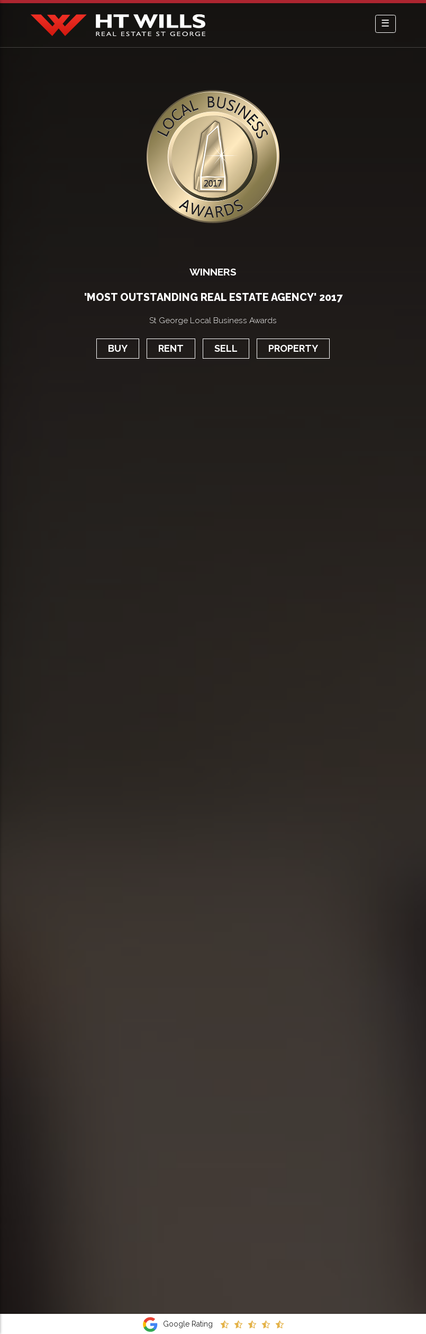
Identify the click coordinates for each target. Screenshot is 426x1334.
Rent (171, 348)
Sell (226, 348)
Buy (118, 348)
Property (293, 348)
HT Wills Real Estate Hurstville (118, 25)
